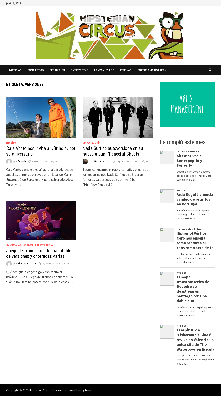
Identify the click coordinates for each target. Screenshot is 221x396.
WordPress (76, 390)
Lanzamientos (104, 70)
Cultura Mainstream (152, 70)
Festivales (57, 70)
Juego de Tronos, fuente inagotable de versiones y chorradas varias (38, 253)
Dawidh (22, 161)
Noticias (15, 70)
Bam (88, 390)
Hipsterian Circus (27, 263)
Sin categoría (91, 142)
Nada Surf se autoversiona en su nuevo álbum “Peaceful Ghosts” (113, 151)
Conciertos (35, 70)
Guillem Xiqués (102, 161)
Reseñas (126, 70)
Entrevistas (79, 70)
